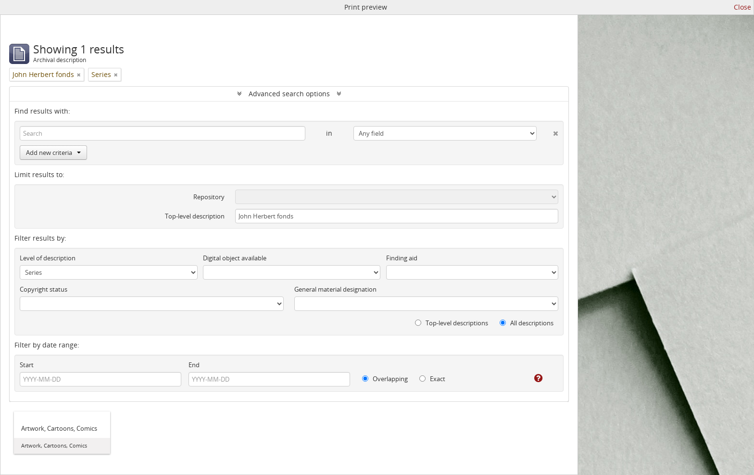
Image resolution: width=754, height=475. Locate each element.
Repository (209, 197)
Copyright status (43, 289)
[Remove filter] (79, 74)
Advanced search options (289, 93)
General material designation (335, 289)
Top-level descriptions (451, 323)
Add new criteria (53, 152)
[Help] (531, 378)
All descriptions (526, 323)
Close (742, 7)
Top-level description (195, 216)
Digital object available (234, 258)
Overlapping (385, 378)
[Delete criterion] (547, 131)
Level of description (47, 258)
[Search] (162, 133)
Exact (432, 378)
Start (27, 364)
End (194, 364)
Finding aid (401, 258)
